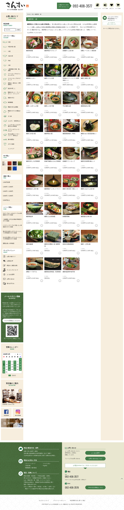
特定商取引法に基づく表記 (77, 500)
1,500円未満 (6, 182)
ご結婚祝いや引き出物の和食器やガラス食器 (12, 220)
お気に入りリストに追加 (41, 59)
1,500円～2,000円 (8, 186)
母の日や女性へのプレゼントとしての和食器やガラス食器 (12, 232)
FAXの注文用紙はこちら (95, 487)
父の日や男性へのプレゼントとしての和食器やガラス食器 (12, 238)
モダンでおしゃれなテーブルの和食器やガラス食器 (12, 214)
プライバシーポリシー (59, 500)
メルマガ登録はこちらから (12, 320)
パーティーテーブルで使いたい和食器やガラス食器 (12, 226)
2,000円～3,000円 (8, 191)
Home (29, 14)
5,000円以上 (6, 200)
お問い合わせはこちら (95, 458)
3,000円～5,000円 (8, 195)
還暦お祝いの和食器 (8, 243)
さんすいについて (44, 500)
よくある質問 (95, 453)
